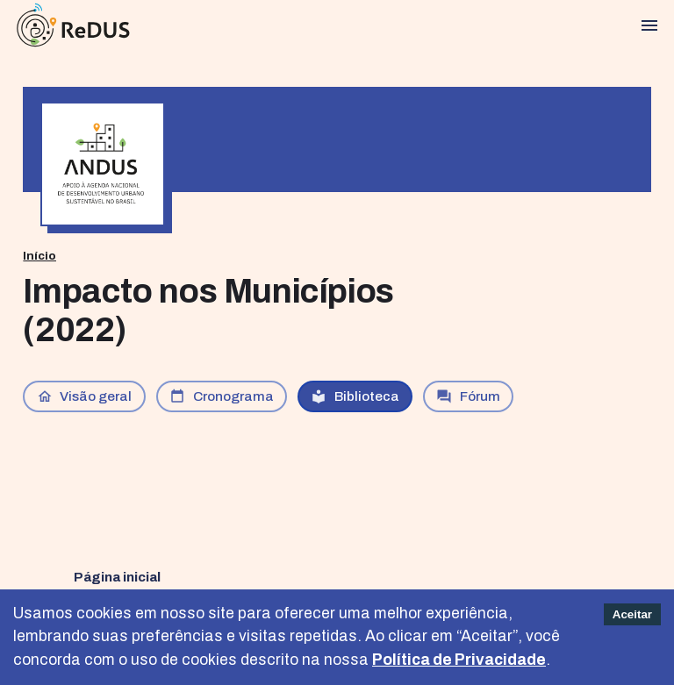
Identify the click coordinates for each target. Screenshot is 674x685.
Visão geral (85, 396)
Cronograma (221, 396)
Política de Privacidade (459, 660)
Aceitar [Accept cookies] (632, 614)
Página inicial (117, 576)
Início (39, 255)
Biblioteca (355, 396)
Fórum (468, 396)
